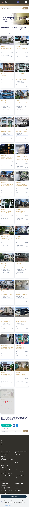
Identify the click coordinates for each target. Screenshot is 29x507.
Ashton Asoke (3, 471)
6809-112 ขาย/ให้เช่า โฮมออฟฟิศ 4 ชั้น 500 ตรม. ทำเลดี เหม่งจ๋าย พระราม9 (22, 79)
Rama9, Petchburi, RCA (5, 451)
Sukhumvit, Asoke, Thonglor (7, 469)
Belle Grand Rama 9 (4, 454)
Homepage (2, 5)
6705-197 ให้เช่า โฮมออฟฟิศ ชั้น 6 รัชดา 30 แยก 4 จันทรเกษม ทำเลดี (21, 293)
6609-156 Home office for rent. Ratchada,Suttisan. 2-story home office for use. (21, 321)
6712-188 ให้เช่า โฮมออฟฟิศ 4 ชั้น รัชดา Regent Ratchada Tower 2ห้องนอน (7, 266)
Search (25, 8)
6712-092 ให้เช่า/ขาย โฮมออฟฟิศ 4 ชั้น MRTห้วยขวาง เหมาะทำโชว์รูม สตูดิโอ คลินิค (22, 160)
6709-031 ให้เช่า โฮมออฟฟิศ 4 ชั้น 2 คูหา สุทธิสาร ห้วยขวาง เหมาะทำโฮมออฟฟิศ (7, 103)
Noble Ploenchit (17, 456)
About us (16, 488)
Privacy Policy (17, 485)
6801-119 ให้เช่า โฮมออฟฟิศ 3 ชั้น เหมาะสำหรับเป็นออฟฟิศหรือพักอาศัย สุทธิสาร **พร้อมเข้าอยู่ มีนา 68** (21, 239)
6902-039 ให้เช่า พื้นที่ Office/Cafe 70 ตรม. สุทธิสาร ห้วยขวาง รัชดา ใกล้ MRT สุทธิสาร (21, 49)
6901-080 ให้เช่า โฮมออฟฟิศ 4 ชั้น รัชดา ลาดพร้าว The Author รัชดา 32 (7, 76)
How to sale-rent (18, 490)
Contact (16, 492)
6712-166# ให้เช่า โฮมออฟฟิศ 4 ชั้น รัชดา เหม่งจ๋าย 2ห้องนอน (6, 212)
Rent (2, 440)
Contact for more (4, 422)
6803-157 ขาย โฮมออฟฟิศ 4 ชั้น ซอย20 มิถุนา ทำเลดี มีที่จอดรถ (6, 239)
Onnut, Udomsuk (4, 462)
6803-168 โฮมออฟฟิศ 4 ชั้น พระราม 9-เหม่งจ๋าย (20, 212)
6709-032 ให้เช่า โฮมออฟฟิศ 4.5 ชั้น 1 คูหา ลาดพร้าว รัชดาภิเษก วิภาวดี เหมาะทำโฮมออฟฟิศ (6, 293)
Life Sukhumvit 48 (4, 465)
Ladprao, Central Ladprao (19, 462)
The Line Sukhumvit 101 (5, 467)
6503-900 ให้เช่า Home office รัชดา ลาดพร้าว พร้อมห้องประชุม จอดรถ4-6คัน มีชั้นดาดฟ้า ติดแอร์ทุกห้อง (22, 103)
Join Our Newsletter (5, 428)
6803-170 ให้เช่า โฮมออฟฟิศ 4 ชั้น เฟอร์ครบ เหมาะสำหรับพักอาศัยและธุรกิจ (22, 185)
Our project (3, 447)
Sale (2, 438)
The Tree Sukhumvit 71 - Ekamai (7, 459)
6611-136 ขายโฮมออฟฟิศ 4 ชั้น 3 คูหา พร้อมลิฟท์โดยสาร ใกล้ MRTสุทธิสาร (7, 321)
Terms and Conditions (19, 483)
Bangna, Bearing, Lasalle (19, 475)
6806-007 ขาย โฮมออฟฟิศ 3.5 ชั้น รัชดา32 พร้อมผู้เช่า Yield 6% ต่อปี (21, 131)
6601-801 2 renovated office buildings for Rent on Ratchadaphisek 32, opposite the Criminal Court (6, 49)
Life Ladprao (16, 464)
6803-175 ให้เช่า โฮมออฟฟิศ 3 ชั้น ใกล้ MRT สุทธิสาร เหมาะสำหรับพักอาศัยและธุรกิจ (7, 185)
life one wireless (17, 454)
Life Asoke (3, 456)
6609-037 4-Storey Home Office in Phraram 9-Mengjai (21, 266)
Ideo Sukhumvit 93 (4, 464)
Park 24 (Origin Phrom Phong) (6, 473)
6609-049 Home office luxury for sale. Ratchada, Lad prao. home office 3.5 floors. (7, 348)
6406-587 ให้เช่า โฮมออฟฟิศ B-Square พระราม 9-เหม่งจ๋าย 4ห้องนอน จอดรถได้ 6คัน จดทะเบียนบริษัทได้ (21, 375)
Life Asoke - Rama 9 (4, 453)
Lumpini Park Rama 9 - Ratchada (7, 458)
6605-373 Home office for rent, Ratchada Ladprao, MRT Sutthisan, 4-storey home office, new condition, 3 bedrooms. (21, 348)
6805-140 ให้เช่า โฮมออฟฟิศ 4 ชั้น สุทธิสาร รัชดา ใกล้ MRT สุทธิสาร (7, 158)
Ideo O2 (15, 477)
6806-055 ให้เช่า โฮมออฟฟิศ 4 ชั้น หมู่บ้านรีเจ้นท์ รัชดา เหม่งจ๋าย (7, 131)
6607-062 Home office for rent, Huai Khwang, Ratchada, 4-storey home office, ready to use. (7, 375)
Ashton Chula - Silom (18, 472)
